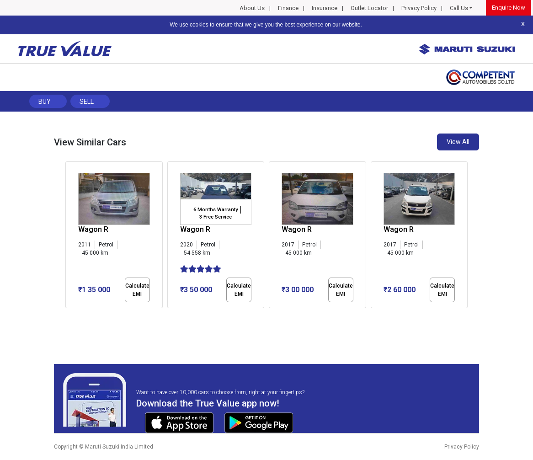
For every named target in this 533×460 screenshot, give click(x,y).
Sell (87, 101)
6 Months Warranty (215, 210)
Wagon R (93, 229)
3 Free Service (215, 217)
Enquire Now (508, 7)
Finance (288, 8)
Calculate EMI (137, 290)
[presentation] (70, 237)
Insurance (324, 8)
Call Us (459, 8)
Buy (44, 101)
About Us (252, 8)
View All (458, 141)
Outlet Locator (369, 8)
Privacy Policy (419, 8)
